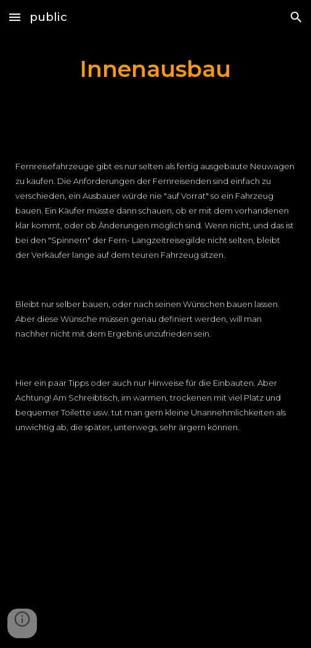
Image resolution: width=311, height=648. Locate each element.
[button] (15, 17)
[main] (155, 69)
